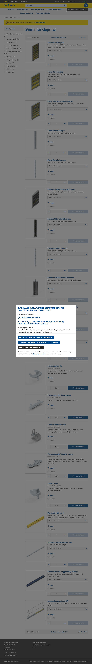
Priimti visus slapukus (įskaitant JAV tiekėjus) (35, 337)
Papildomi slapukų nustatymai (30, 347)
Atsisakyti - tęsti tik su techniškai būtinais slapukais (38, 342)
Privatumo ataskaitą (40, 354)
